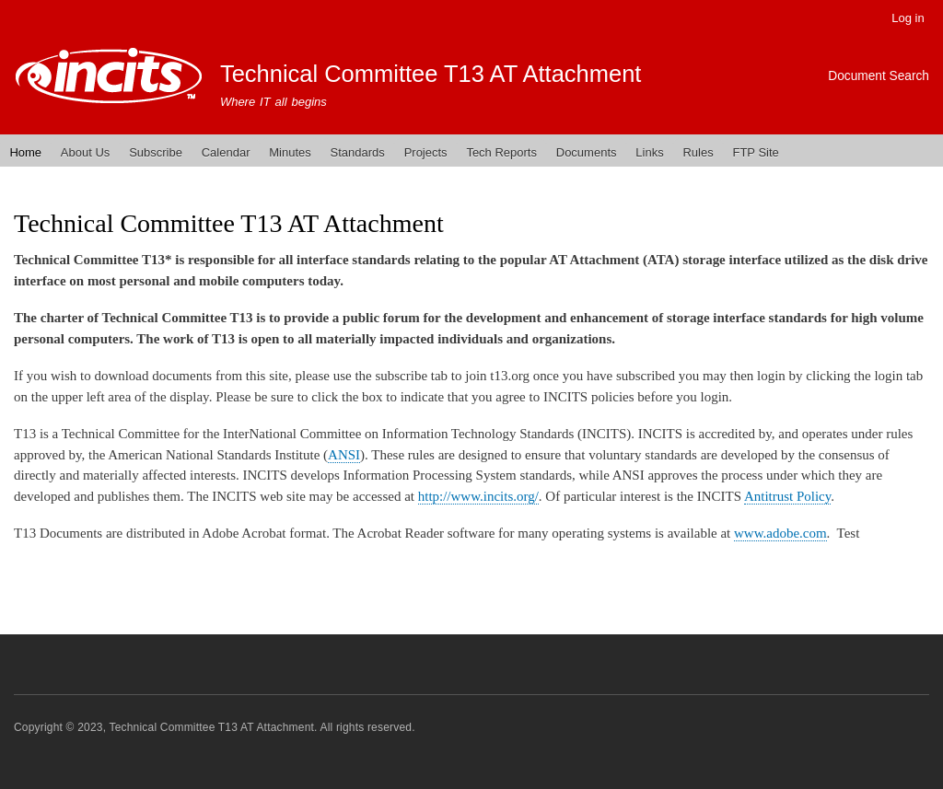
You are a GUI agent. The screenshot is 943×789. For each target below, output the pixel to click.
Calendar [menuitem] (226, 152)
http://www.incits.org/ (478, 496)
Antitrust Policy (787, 496)
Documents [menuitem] (586, 152)
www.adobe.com (780, 533)
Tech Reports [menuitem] (501, 152)
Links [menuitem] (649, 152)
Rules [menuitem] (697, 152)
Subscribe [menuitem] (155, 152)
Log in (907, 18)
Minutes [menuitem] (290, 152)
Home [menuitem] (25, 152)
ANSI (344, 454)
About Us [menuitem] (85, 152)
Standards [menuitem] (358, 152)
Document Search (878, 76)
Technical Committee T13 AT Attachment (431, 74)
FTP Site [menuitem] (755, 152)
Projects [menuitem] (426, 152)
